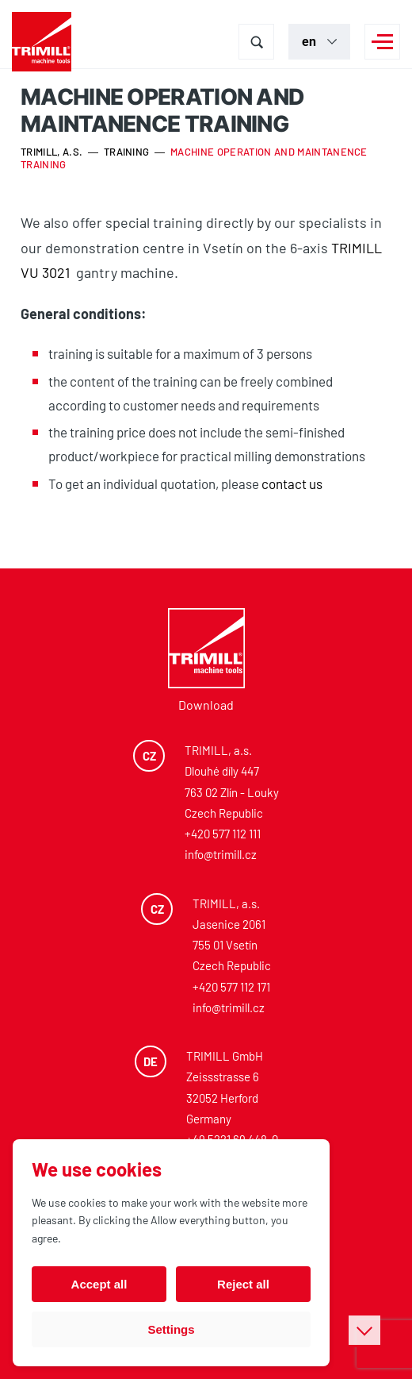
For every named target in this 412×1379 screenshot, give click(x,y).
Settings (170, 1329)
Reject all (243, 1284)
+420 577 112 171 (231, 987)
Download (206, 704)
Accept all (99, 1284)
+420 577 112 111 (223, 833)
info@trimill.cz (221, 854)
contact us (291, 483)
